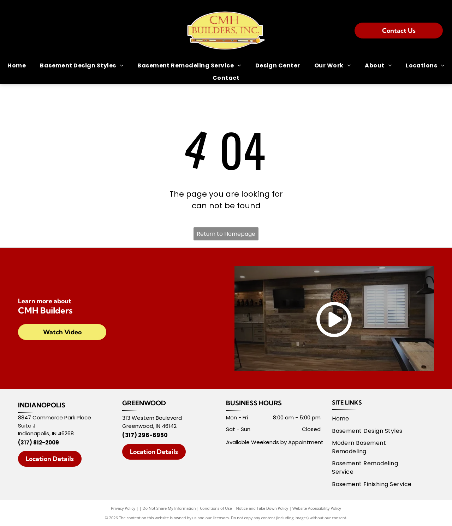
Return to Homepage (226, 234)
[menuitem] (16, 66)
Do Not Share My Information (169, 508)
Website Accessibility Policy (316, 508)
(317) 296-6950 (145, 435)
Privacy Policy (123, 508)
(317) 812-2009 (38, 442)
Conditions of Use (216, 508)
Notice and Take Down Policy (262, 508)
